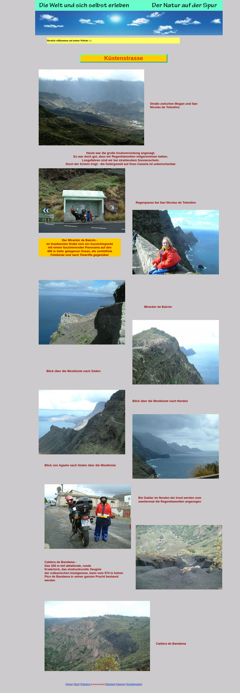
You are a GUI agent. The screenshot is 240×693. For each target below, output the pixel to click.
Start (76, 684)
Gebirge (120, 684)
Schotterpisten (134, 684)
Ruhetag (110, 684)
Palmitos (85, 684)
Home (69, 684)
